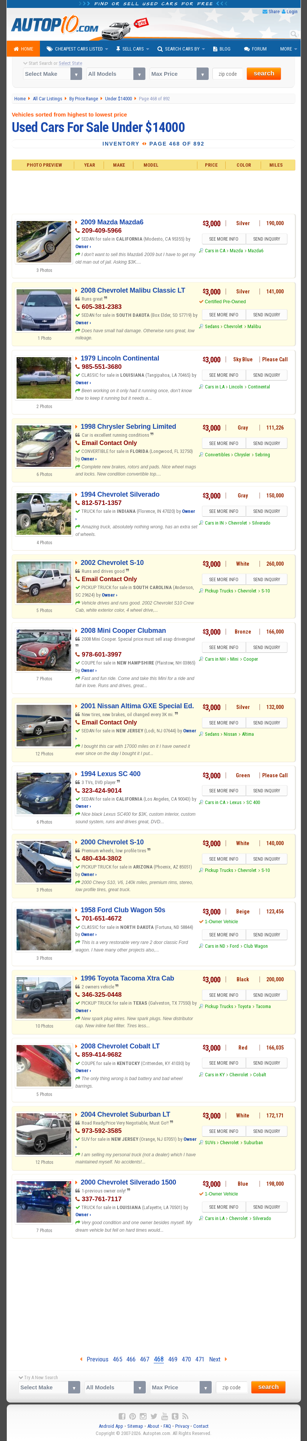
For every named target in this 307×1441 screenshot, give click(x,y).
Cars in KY (215, 1074)
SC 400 (253, 802)
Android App (111, 1426)
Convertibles (217, 454)
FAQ (167, 1426)
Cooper (250, 659)
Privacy (182, 1426)
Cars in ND (215, 946)
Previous (94, 1359)
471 (200, 1359)
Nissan (230, 734)
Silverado (261, 523)
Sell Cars (130, 49)
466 (131, 1359)
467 (144, 1359)
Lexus (235, 802)
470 (186, 1359)
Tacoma (263, 1006)
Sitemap (135, 1426)
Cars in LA (215, 387)
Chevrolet (233, 326)
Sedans (212, 326)
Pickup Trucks (219, 591)
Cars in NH (215, 659)
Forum (255, 49)
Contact (201, 1426)
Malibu (254, 326)
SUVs (210, 1142)
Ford (234, 946)
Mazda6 (255, 250)
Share (274, 11)
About (153, 1426)
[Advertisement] (153, 191)
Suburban (253, 1142)
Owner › (83, 246)
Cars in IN (214, 523)
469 (172, 1359)
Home (23, 49)
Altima (248, 734)
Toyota (244, 1006)
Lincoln (236, 387)
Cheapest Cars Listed (75, 49)
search (264, 73)
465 (117, 1359)
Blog (222, 49)
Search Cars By (178, 49)
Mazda (236, 250)
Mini (234, 659)
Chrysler (242, 454)
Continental (259, 387)
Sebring (262, 454)
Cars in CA (215, 250)
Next (218, 1359)
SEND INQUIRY (266, 239)
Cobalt (259, 1074)
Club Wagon (256, 946)
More (286, 49)
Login (292, 11)
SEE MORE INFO (223, 239)
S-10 (265, 591)
